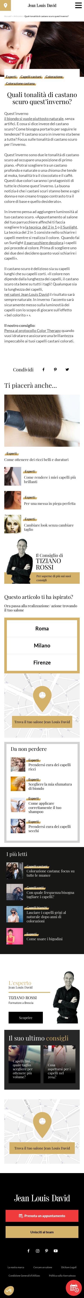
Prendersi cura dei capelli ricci (49, 767)
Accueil (8, 16)
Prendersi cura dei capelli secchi (49, 828)
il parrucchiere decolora (43, 242)
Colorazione (54, 77)
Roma (42, 628)
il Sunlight (68, 227)
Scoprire (25, 1017)
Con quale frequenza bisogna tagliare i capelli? (50, 894)
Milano (42, 645)
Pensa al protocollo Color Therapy (32, 330)
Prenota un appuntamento (42, 1216)
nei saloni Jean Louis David (26, 294)
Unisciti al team (42, 1232)
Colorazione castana (20, 83)
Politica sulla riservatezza (62, 1275)
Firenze (42, 662)
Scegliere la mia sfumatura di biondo (50, 786)
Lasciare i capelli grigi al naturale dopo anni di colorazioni (46, 916)
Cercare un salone (42, 1267)
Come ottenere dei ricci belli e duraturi (36, 459)
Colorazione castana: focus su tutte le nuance (51, 873)
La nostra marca (16, 1267)
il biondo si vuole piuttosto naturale (33, 118)
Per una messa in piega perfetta (49, 503)
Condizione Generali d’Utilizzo (24, 1275)
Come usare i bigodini (45, 939)
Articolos (18, 16)
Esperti (11, 77)
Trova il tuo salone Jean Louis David (42, 722)
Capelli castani (31, 77)
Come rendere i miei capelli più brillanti (50, 479)
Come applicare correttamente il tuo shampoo (44, 807)
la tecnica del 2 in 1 (41, 227)
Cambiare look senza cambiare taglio (49, 527)
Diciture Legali (68, 1267)
